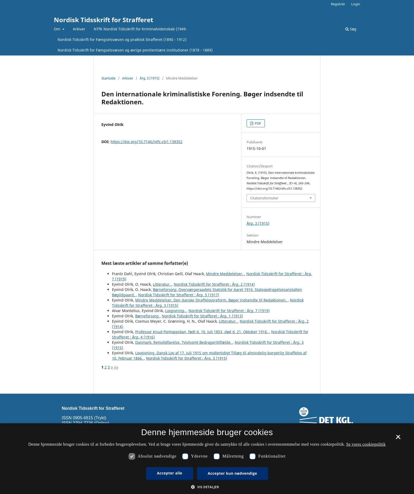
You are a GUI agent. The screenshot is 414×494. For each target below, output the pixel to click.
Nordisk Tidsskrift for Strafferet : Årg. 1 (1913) (202, 315)
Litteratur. (162, 284)
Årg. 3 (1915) (149, 78)
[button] (207, 487)
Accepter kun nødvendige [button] (232, 473)
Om (57, 28)
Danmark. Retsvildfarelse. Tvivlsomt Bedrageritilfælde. (184, 342)
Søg (350, 28)
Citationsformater (264, 198)
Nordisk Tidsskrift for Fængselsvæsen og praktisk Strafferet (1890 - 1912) (122, 39)
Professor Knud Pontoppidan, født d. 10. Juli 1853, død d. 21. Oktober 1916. (202, 331)
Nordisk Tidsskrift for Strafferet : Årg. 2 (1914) (214, 284)
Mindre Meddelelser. (225, 273)
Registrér (338, 4)
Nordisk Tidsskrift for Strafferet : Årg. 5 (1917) (178, 294)
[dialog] (207, 458)
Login (355, 4)
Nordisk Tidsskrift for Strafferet (103, 19)
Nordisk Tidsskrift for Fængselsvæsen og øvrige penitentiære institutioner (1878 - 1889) (135, 50)
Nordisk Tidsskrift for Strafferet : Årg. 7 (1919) (229, 310)
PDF (257, 123)
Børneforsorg (147, 315)
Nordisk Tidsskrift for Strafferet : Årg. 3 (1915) (186, 358)
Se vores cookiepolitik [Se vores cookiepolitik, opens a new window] (366, 444)
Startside (108, 78)
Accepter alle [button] (169, 473)
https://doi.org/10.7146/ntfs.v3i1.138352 (146, 141)
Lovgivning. (175, 310)
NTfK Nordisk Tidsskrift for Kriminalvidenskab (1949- (140, 28)
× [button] (398, 439)
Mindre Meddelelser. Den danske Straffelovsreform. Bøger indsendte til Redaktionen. (211, 300)
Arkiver (79, 28)
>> (116, 367)
